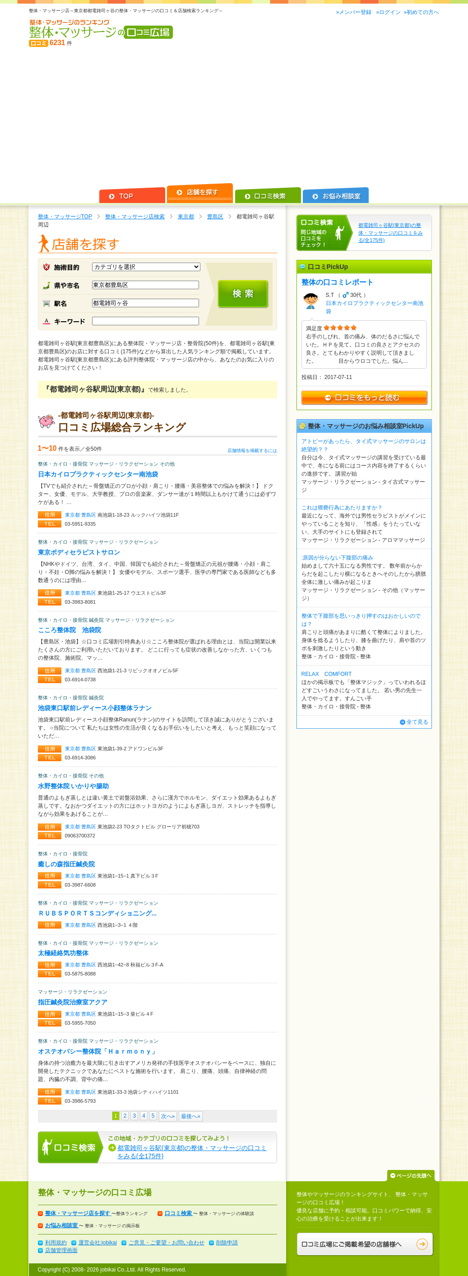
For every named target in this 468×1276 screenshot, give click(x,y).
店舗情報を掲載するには (252, 450)
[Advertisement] (234, 115)
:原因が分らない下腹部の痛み (337, 558)
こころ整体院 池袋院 (69, 629)
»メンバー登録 (354, 12)
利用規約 (56, 1242)
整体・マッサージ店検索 (135, 216)
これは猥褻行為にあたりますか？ (342, 507)
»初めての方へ (422, 12)
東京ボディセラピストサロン (79, 552)
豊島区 (215, 216)
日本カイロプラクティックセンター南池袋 (98, 474)
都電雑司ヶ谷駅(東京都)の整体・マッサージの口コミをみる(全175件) (390, 232)
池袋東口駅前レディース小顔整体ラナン (95, 708)
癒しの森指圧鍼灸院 (66, 864)
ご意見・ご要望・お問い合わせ (166, 1242)
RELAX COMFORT (326, 674)
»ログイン (388, 12)
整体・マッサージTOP (65, 216)
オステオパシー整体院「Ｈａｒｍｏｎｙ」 (98, 1051)
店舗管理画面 (61, 1250)
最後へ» (190, 1116)
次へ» (168, 1116)
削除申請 (227, 1242)
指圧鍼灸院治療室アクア (72, 1002)
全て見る (417, 722)
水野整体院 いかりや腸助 (73, 786)
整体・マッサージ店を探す (78, 1213)
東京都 (186, 216)
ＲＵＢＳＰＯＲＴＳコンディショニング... (97, 913)
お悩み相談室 (62, 1225)
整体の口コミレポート (337, 282)
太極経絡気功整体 (63, 953)
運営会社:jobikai (98, 1242)
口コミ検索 (179, 1213)
